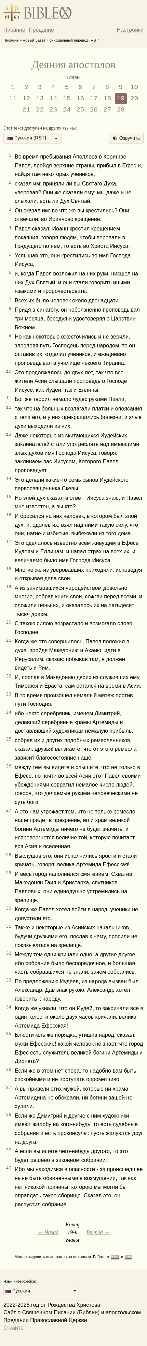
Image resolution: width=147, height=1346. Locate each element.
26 (94, 110)
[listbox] (32, 138)
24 (67, 110)
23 (53, 110)
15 (67, 98)
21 (26, 110)
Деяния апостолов (73, 64)
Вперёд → (97, 1232)
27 (107, 110)
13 (40, 98)
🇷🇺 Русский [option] (17, 1290)
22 (40, 110)
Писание (14, 30)
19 (121, 98)
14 (53, 98)
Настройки (130, 30)
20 (134, 98)
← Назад (47, 1232)
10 (134, 87)
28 (121, 110)
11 (13, 98)
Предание (41, 30)
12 (26, 98)
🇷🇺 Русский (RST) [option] (26, 137)
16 (80, 98)
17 (94, 98)
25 (80, 110)
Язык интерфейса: (19, 1281)
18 (107, 98)
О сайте (13, 1328)
